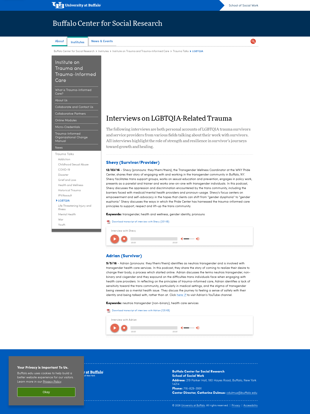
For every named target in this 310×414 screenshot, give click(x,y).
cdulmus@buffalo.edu (241, 392)
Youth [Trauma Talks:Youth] (61, 224)
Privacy (236, 405)
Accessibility (250, 405)
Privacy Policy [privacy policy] (52, 381)
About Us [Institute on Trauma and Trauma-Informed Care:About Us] (61, 100)
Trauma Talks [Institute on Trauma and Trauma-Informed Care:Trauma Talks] (181, 51)
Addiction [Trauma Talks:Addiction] (64, 159)
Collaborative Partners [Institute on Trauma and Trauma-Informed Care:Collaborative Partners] (70, 113)
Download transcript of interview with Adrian (141, 310)
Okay (46, 392)
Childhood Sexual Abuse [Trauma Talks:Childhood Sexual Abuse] (73, 164)
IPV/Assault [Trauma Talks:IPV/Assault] (65, 195)
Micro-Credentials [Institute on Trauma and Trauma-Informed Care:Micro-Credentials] (67, 127)
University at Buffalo (193, 405)
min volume (182, 238)
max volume (197, 238)
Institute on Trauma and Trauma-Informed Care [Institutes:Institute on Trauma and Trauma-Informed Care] (140, 51)
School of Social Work (243, 5)
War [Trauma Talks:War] (60, 219)
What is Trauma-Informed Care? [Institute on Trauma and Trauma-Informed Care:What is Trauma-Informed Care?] (73, 92)
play (114, 239)
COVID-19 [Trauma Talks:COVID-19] (64, 169)
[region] (46, 380)
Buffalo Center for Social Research (111, 24)
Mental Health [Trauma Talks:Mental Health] (67, 214)
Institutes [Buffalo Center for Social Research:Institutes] (103, 51)
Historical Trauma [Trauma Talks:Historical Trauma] (69, 190)
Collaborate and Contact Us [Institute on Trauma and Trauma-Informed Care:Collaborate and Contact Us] (74, 107)
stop (124, 239)
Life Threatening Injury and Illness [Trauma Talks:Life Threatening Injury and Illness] (74, 208)
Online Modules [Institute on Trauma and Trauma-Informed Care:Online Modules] (66, 120)
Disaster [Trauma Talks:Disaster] (63, 175)
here (181, 295)
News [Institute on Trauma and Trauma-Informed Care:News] (59, 147)
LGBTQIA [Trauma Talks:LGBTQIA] (64, 200)
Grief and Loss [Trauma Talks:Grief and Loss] (67, 180)
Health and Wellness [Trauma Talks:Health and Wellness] (70, 185)
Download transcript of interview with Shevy (140, 222)
